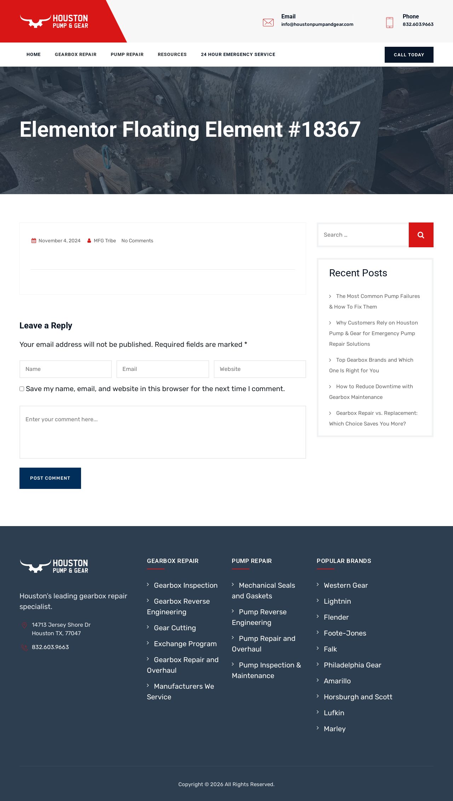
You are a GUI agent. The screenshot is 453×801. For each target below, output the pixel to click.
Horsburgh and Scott (358, 697)
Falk (330, 649)
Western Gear (346, 585)
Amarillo (337, 681)
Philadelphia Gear (353, 665)
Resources (172, 54)
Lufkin (334, 713)
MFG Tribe (101, 241)
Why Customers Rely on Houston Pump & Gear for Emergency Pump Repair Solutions (373, 333)
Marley (335, 728)
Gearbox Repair (76, 54)
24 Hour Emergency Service (238, 54)
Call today (409, 54)
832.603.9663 (418, 24)
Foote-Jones (345, 633)
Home (34, 54)
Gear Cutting (175, 628)
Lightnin (337, 601)
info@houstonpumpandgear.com (317, 24)
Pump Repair (127, 54)
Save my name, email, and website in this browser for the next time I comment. (155, 388)
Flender (336, 617)
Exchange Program (185, 643)
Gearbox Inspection (186, 585)
